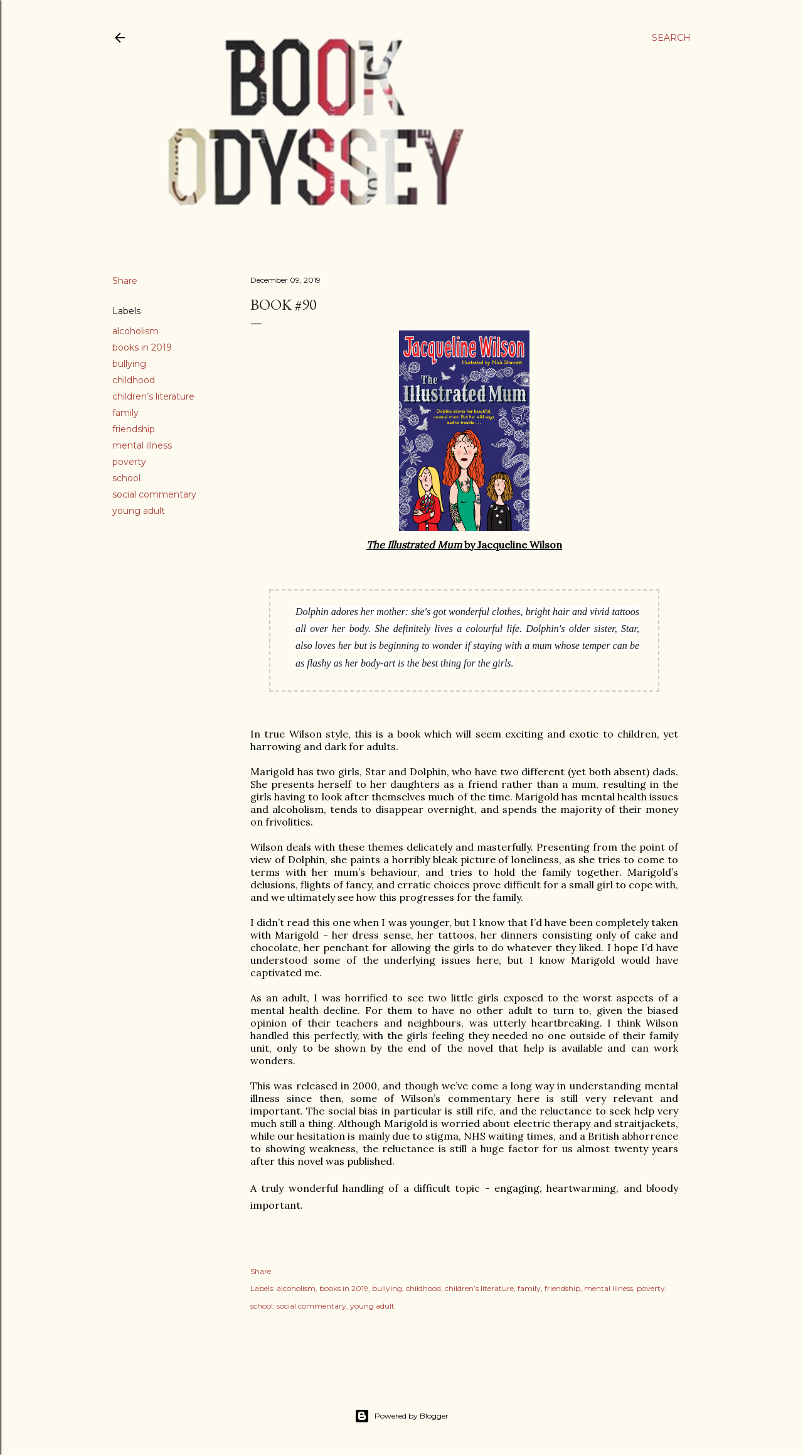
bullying (129, 363)
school (126, 478)
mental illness (142, 445)
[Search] (671, 38)
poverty (129, 461)
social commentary (154, 494)
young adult (138, 510)
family (125, 412)
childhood (133, 380)
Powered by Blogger (401, 1416)
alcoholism (135, 331)
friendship (133, 429)
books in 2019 (142, 347)
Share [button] (124, 280)
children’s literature (153, 396)
